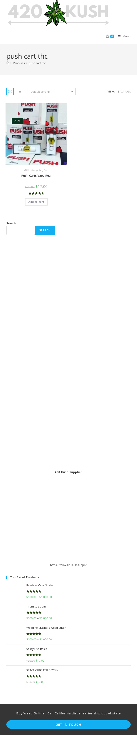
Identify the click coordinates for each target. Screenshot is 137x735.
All (128, 91)
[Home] (7, 63)
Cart (46, 170)
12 (117, 91)
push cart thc (37, 63)
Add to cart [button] (36, 202)
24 (122, 91)
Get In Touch (68, 724)
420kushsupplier (33, 170)
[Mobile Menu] (123, 36)
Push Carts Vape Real (36, 176)
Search (11, 223)
